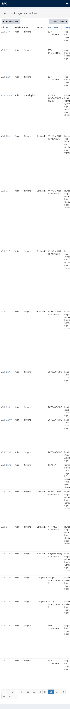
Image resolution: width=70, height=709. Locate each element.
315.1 (8, 577)
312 (8, 553)
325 (8, 660)
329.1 (8, 452)
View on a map (58, 21)
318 (8, 31)
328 (8, 407)
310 (8, 491)
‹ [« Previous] (3, 692)
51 (22, 692)
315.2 (8, 601)
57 (57, 692)
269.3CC (10, 95)
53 (34, 692)
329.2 (8, 465)
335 (8, 136)
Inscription (53, 27)
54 (40, 692)
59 (4, 696)
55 (45, 692)
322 (8, 50)
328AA (9, 419)
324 (8, 625)
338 (8, 311)
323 (8, 77)
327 (8, 372)
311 (8, 526)
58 (62, 692)
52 (28, 692)
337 (8, 251)
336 (8, 190)
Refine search (10, 21)
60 (10, 696)
